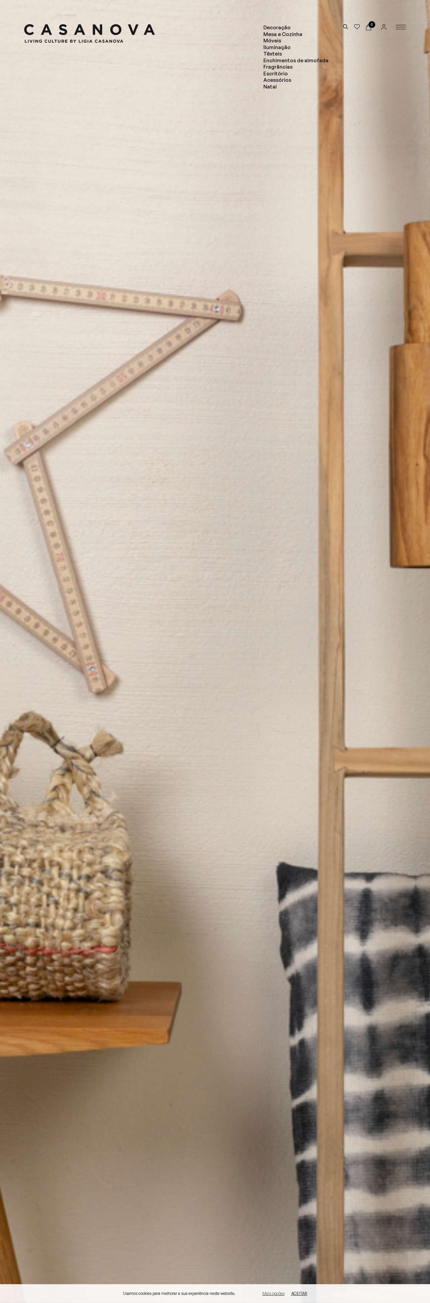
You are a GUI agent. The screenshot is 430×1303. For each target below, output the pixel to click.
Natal (270, 86)
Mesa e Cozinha (282, 34)
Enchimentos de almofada (296, 60)
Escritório (275, 73)
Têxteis (272, 53)
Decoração (277, 27)
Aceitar (299, 1294)
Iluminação (277, 47)
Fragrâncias (278, 67)
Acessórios (277, 80)
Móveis (272, 40)
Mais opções (273, 1294)
